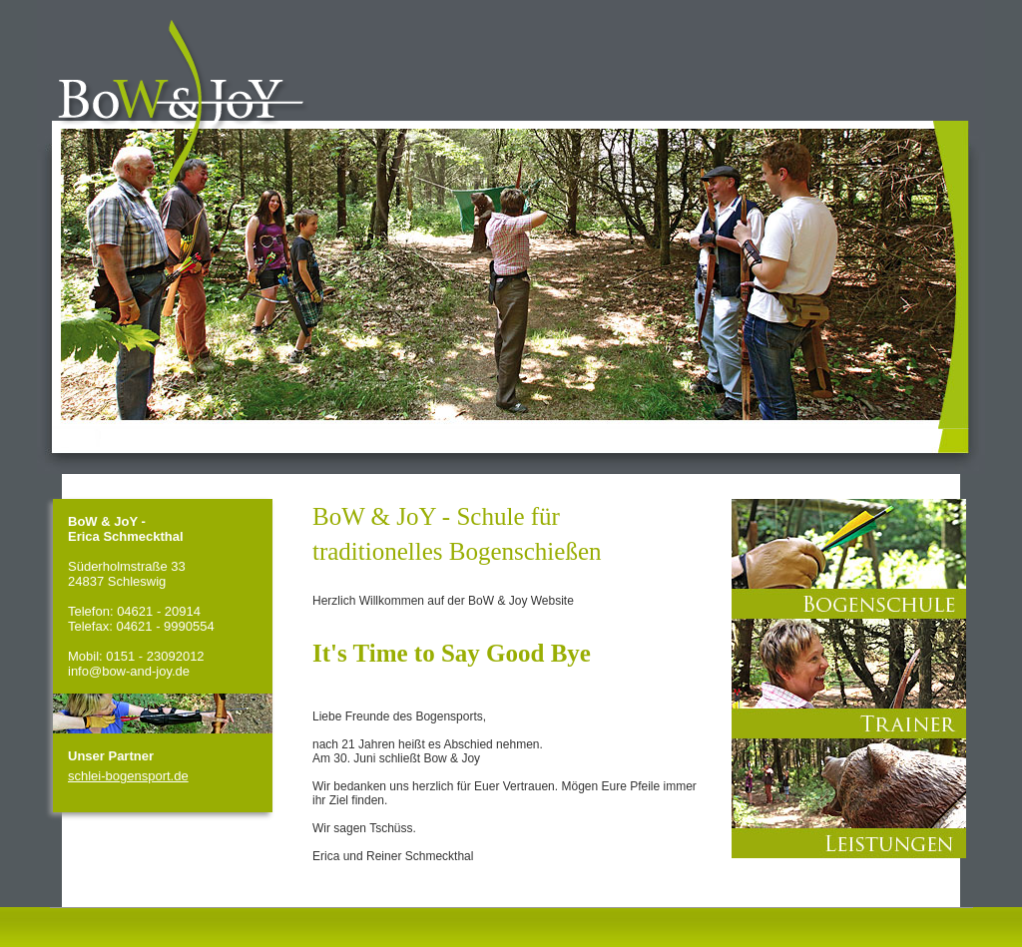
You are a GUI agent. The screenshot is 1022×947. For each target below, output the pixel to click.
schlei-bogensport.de (128, 775)
